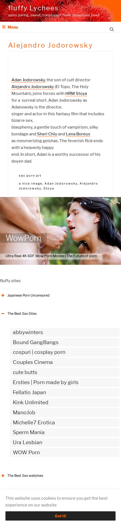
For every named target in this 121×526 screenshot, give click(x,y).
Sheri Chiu (47, 134)
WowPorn (23, 238)
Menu (10, 27)
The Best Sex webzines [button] (21, 475)
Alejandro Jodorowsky (32, 86)
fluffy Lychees (33, 8)
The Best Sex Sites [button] (18, 313)
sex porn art (30, 176)
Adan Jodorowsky (28, 79)
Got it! (60, 515)
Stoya (48, 188)
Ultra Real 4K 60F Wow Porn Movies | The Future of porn (51, 256)
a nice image (30, 183)
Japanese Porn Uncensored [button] (24, 295)
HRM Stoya (76, 93)
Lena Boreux (78, 134)
